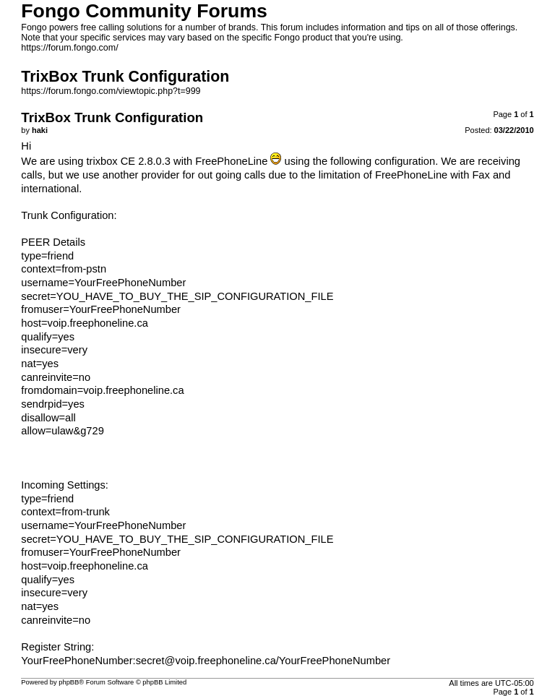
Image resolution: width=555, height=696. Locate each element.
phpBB (69, 682)
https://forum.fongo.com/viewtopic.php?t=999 (110, 91)
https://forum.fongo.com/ (69, 48)
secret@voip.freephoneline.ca (206, 660)
